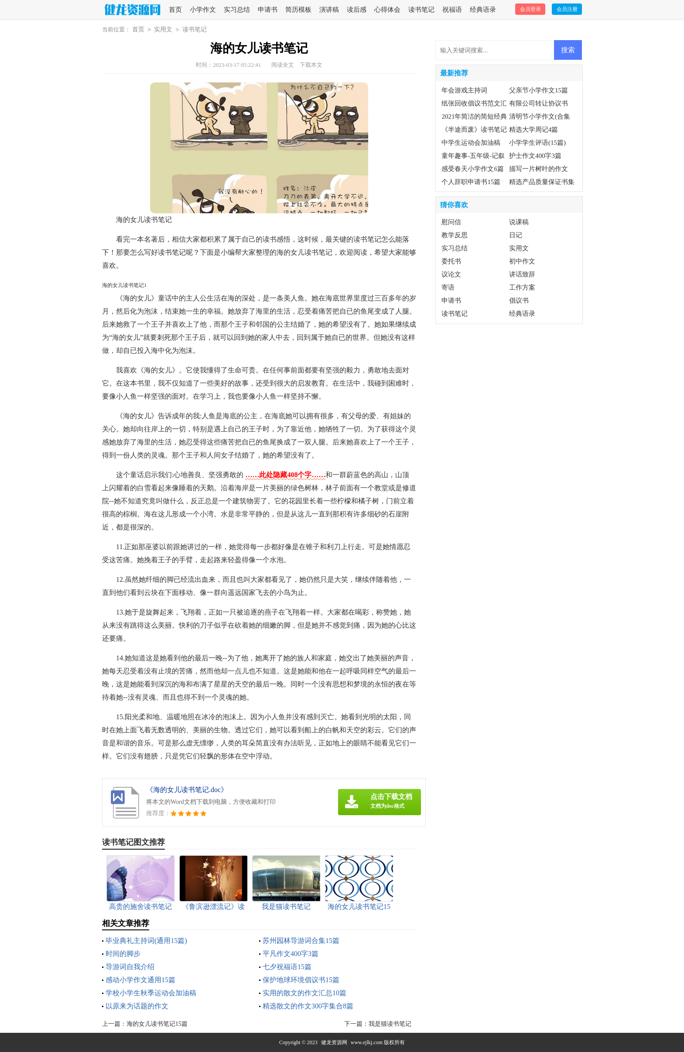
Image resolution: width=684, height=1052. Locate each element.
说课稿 (519, 222)
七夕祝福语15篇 (287, 966)
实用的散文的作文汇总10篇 (304, 993)
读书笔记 (421, 9)
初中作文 (522, 261)
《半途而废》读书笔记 (474, 129)
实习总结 (237, 9)
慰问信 (451, 222)
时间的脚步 (123, 953)
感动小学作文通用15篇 (140, 980)
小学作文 (203, 9)
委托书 (451, 261)
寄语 (448, 287)
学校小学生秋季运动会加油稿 (151, 993)
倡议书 (519, 300)
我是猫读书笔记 (390, 1024)
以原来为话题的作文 (137, 1006)
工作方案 (522, 287)
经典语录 (483, 9)
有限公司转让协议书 (538, 103)
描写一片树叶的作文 (538, 168)
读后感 (356, 9)
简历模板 (298, 9)
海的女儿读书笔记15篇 (157, 1024)
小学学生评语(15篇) (537, 142)
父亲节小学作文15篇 (538, 90)
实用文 (163, 29)
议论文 (451, 274)
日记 (515, 235)
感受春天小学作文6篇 (472, 168)
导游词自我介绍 (130, 966)
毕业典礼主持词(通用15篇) (146, 940)
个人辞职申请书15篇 (470, 181)
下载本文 (311, 64)
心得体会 (387, 9)
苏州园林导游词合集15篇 (301, 940)
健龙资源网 (334, 1042)
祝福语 (452, 9)
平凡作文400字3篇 (290, 953)
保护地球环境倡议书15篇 (301, 980)
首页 (175, 9)
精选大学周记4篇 (533, 129)
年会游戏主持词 (464, 90)
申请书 (267, 9)
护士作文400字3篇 (535, 155)
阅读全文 (282, 64)
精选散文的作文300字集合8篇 (308, 1006)
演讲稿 (329, 9)
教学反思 (454, 235)
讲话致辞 (522, 274)
